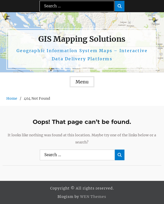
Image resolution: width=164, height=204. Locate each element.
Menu (82, 82)
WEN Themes (93, 196)
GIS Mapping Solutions (81, 39)
